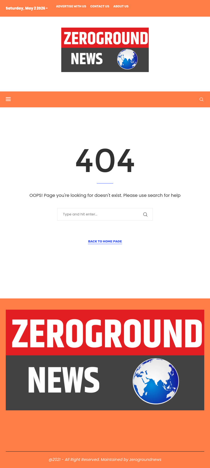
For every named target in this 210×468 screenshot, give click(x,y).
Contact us (99, 6)
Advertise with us (71, 6)
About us (121, 6)
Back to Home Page (105, 241)
